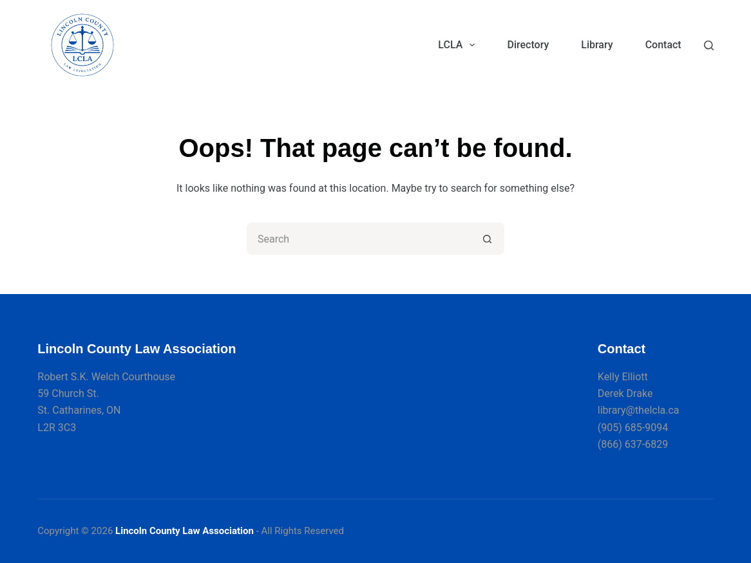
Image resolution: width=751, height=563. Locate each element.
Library (597, 45)
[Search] (709, 45)
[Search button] (488, 239)
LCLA (459, 45)
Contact (663, 45)
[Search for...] (359, 239)
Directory (528, 45)
